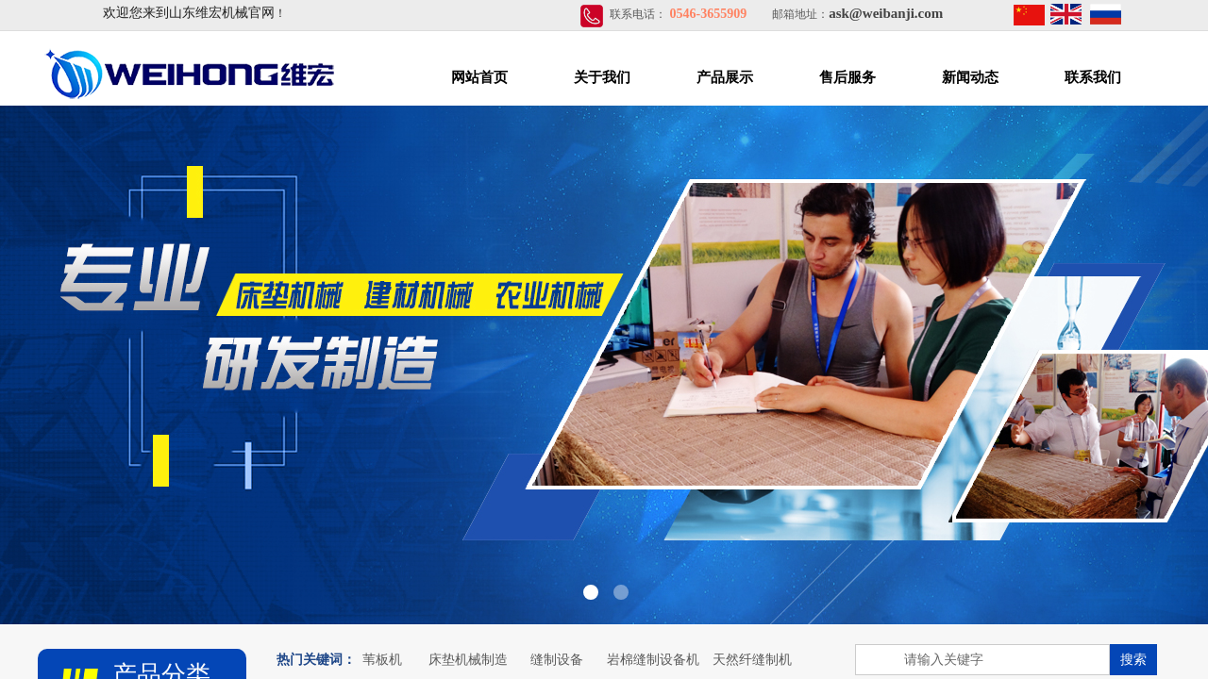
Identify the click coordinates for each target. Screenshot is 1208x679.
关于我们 (602, 77)
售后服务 (847, 77)
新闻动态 (970, 77)
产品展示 (724, 77)
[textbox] (982, 659)
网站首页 (479, 77)
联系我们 (1093, 77)
